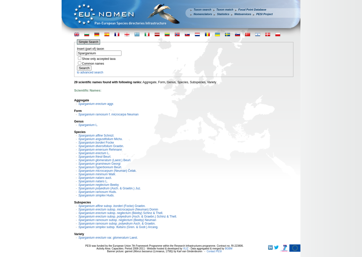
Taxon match (224, 9)
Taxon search (202, 9)
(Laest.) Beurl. (104, 160)
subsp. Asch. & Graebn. (117, 223)
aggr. (96, 104)
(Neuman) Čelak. (107, 171)
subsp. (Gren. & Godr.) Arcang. (118, 227)
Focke (96, 142)
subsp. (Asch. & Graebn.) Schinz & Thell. (127, 216)
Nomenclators (203, 14)
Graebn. (101, 146)
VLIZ (185, 248)
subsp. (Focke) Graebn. (112, 206)
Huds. (97, 192)
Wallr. (97, 174)
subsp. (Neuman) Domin (118, 209)
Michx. (100, 139)
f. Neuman (108, 114)
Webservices (242, 14)
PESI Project (264, 14)
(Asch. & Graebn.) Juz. (109, 188)
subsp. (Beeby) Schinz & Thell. (120, 213)
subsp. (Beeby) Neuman (117, 220)
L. (88, 125)
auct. (95, 178)
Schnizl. (96, 135)
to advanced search (90, 72)
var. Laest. (108, 237)
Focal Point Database (252, 9)
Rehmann (100, 149)
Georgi (99, 163)
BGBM (228, 248)
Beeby (98, 185)
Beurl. (94, 156)
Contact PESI (214, 251)
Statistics (223, 14)
